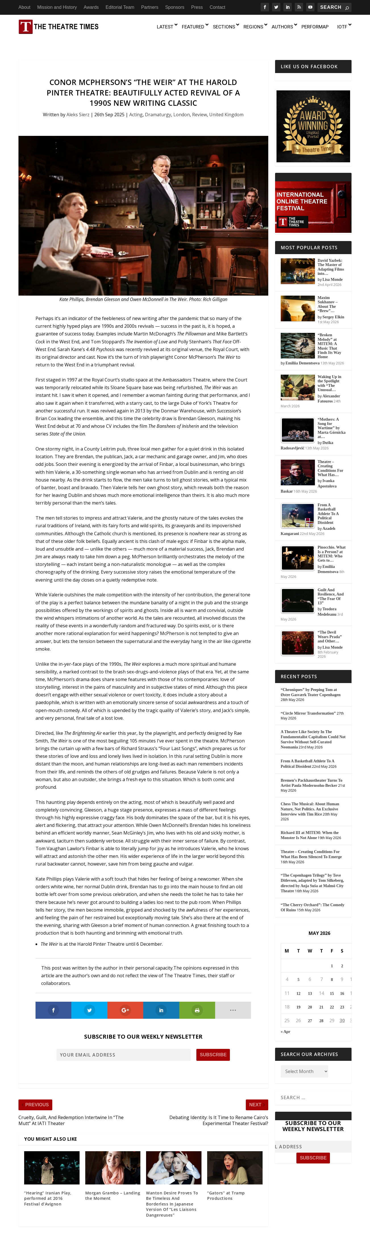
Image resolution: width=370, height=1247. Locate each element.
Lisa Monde (333, 268)
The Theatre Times (62, 1243)
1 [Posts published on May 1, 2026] (332, 955)
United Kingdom (226, 103)
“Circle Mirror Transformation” (308, 702)
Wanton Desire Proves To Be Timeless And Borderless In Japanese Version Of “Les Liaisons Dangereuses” (172, 1192)
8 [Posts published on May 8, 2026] (332, 968)
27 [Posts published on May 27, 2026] (310, 1010)
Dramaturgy (158, 103)
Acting (136, 103)
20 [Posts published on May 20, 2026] (310, 996)
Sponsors (174, 7)
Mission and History (57, 7)
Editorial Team (120, 7)
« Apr (285, 1020)
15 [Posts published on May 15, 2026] (332, 982)
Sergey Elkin (333, 306)
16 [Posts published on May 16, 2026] (342, 982)
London (181, 103)
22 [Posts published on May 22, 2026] (332, 996)
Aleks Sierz (78, 103)
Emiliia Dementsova (303, 352)
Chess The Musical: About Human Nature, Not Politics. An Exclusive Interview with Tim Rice (310, 797)
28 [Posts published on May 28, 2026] (321, 1010)
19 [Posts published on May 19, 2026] (298, 996)
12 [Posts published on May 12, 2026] (298, 982)
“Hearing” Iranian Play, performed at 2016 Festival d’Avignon (48, 1187)
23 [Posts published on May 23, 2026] (342, 996)
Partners (149, 7)
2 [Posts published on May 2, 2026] (342, 955)
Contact (217, 7)
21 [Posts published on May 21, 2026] (321, 996)
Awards (91, 7)
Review (199, 103)
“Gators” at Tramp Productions (226, 1184)
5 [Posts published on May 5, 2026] (299, 968)
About (24, 7)
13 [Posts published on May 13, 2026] (310, 982)
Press (197, 7)
